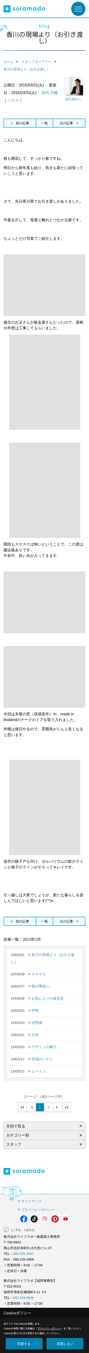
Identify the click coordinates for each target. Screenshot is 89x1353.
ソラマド (15, 100)
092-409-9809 (23, 1298)
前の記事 (22, 123)
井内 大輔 (49, 93)
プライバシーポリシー (38, 1210)
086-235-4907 (23, 1254)
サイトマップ (31, 1201)
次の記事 (66, 123)
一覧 (44, 123)
